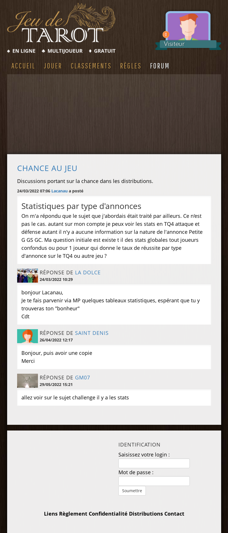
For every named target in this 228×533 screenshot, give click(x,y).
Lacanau (59, 191)
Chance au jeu (47, 168)
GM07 (82, 377)
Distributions (146, 513)
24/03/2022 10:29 (56, 279)
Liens (51, 513)
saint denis (92, 332)
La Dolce (88, 272)
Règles (131, 65)
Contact (174, 513)
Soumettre (132, 490)
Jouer (53, 65)
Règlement (73, 513)
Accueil (23, 65)
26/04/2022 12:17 (56, 340)
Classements (91, 65)
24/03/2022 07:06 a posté (50, 191)
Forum (160, 65)
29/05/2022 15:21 (56, 384)
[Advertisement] (114, 114)
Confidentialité (108, 513)
